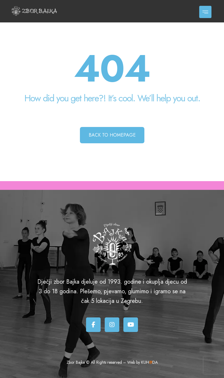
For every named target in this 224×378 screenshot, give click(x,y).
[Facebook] (93, 324)
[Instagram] (112, 324)
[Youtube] (130, 324)
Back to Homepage (112, 135)
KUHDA (149, 362)
